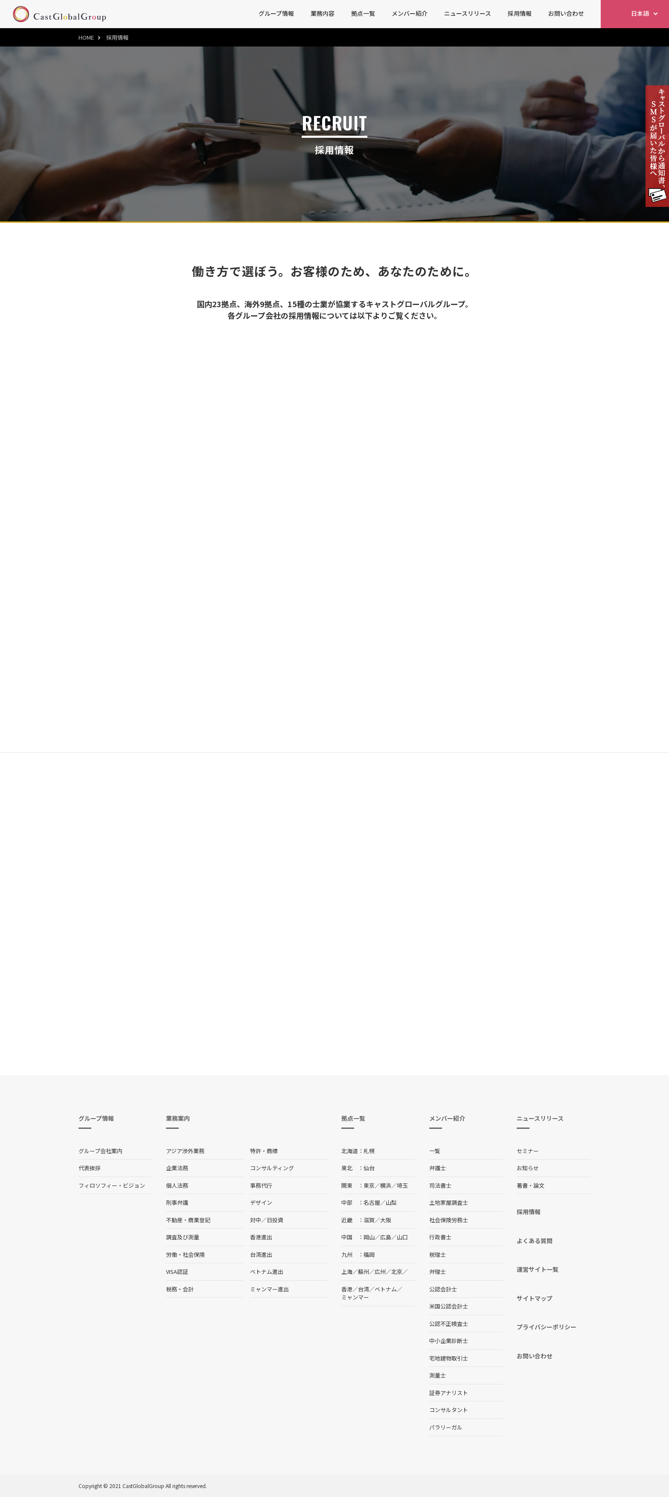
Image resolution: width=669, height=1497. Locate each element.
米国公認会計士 (448, 1306)
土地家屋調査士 (448, 1202)
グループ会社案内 (100, 1151)
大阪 (385, 1220)
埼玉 (402, 1185)
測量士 (437, 1375)
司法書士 (440, 1185)
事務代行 (261, 1185)
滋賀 (369, 1220)
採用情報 (520, 13)
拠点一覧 (363, 13)
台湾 (363, 1289)
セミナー (528, 1151)
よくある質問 (535, 1240)
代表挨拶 (90, 1168)
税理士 (437, 1254)
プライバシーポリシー (546, 1327)
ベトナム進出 (266, 1271)
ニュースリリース (467, 13)
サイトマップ (535, 1298)
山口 (402, 1237)
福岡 (369, 1254)
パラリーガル (445, 1427)
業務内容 (322, 13)
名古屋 (372, 1202)
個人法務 (177, 1185)
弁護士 (437, 1168)
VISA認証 (177, 1271)
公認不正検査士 (448, 1324)
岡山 (369, 1237)
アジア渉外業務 (185, 1151)
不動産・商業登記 (188, 1220)
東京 (369, 1185)
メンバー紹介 (410, 13)
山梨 (391, 1202)
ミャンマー (355, 1297)
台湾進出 (261, 1254)
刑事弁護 (177, 1202)
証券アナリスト (448, 1393)
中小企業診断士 (448, 1341)
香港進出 (261, 1237)
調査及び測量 (182, 1237)
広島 (385, 1237)
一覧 (434, 1151)
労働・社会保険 (185, 1254)
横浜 (385, 1185)
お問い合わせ (566, 13)
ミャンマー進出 (269, 1289)
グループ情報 (276, 13)
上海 (346, 1271)
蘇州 (363, 1271)
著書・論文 (530, 1185)
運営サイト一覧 (537, 1269)
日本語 (640, 13)
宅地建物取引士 (448, 1358)
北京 (396, 1271)
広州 (380, 1271)
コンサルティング (272, 1168)
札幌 (369, 1151)
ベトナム (386, 1289)
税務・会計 (180, 1289)
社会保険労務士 (448, 1220)
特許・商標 (264, 1151)
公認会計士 (443, 1289)
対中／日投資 (266, 1220)
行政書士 (440, 1237)
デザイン (261, 1202)
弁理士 (437, 1271)
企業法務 (177, 1168)
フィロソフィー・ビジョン (112, 1185)
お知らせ (528, 1168)
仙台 (369, 1168)
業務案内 (178, 1118)
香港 (346, 1289)
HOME (86, 37)
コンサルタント (448, 1410)
